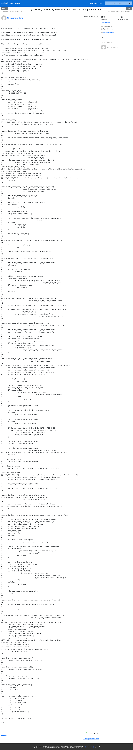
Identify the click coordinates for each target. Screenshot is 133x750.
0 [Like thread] (87, 733)
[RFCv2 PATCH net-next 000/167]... (13, 11)
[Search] (130, 3)
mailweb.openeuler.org (11, 3)
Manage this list (96, 3)
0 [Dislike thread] (91, 733)
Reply (4, 735)
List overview (106, 23)
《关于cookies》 (89, 747)
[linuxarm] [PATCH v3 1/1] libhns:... (120, 11)
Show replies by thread (91, 739)
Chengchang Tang (15, 18)
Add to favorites (107, 33)
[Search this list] (116, 3)
